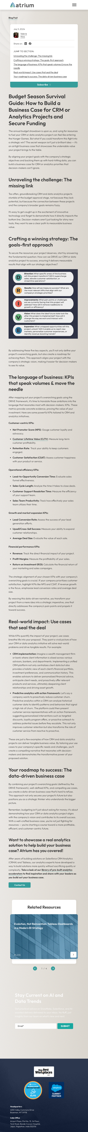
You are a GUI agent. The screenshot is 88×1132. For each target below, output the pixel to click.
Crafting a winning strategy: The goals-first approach (39, 60)
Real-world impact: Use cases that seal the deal (36, 72)
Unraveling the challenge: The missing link (33, 56)
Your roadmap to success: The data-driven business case (40, 76)
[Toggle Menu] (74, 4)
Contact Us (19, 885)
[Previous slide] (35, 968)
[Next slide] (53, 968)
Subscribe (44, 84)
